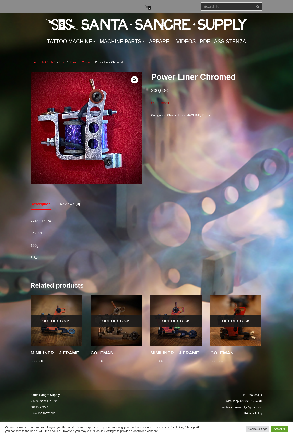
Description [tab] (41, 204)
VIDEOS (186, 41)
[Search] (257, 6)
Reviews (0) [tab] (70, 204)
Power (74, 62)
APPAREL (160, 41)
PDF (205, 41)
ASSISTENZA (230, 41)
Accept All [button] (279, 429)
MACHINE (48, 62)
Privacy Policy (253, 413)
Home (34, 62)
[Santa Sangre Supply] (146, 24)
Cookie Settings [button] (257, 429)
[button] (257, 6)
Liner (62, 62)
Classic (86, 62)
